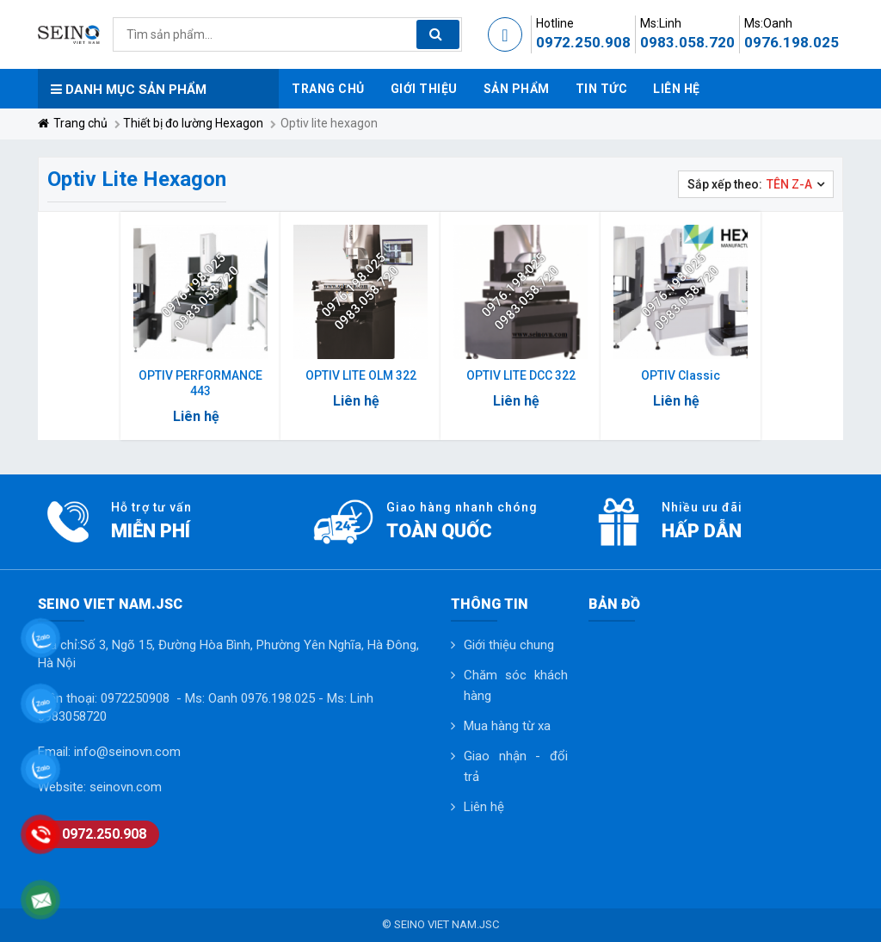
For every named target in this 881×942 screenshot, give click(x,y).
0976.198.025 (791, 42)
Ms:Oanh (768, 23)
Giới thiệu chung (509, 645)
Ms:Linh (660, 23)
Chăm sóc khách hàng (516, 685)
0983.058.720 (687, 42)
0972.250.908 (583, 42)
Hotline (555, 23)
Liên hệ (484, 807)
